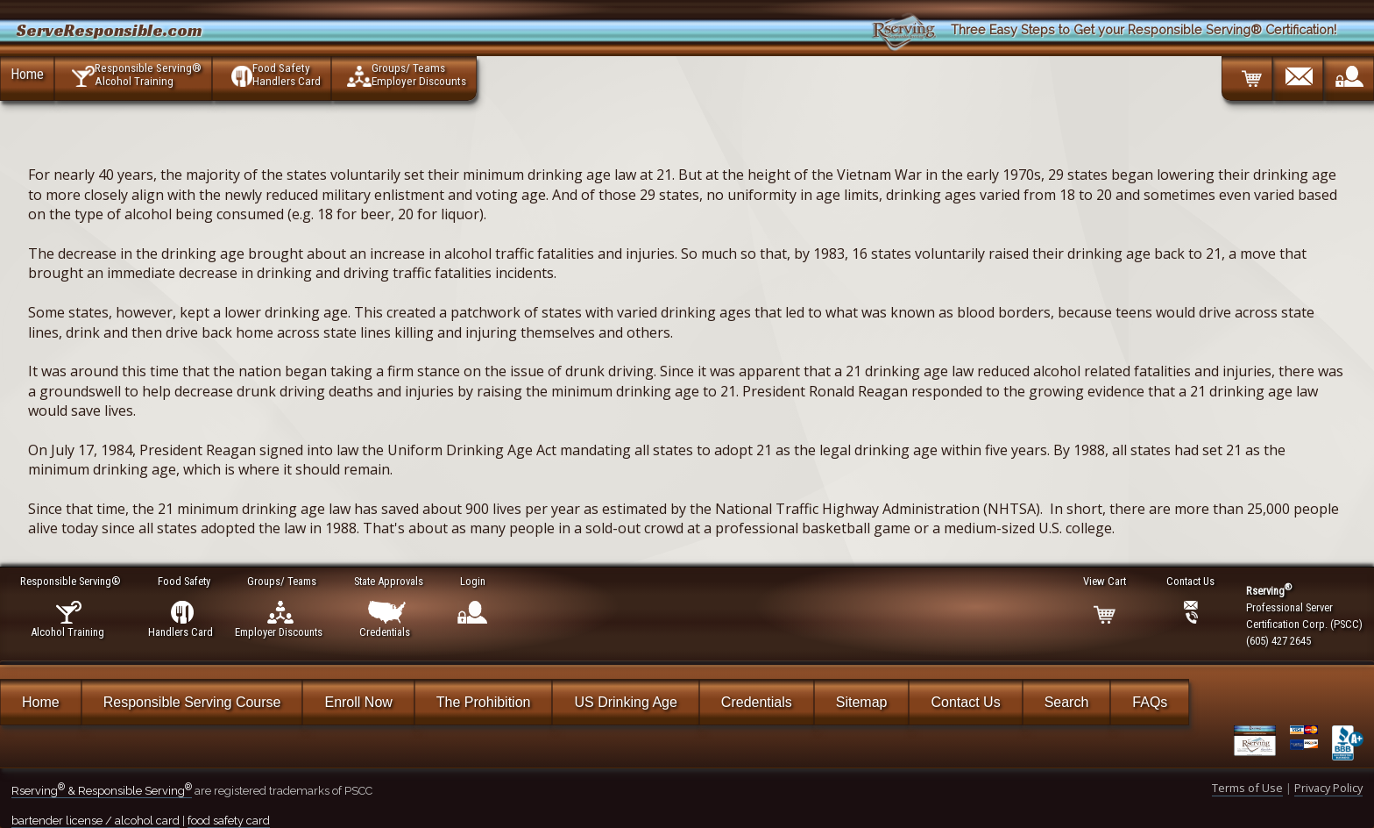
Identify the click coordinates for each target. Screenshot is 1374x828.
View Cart (1105, 581)
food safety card (229, 820)
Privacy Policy (1328, 788)
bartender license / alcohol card (95, 820)
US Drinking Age (625, 702)
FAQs (1149, 702)
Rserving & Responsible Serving (101, 790)
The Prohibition (483, 702)
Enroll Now (358, 702)
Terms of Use (1247, 788)
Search (1067, 702)
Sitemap (862, 702)
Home (27, 73)
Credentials (756, 702)
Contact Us (965, 702)
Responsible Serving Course (192, 702)
